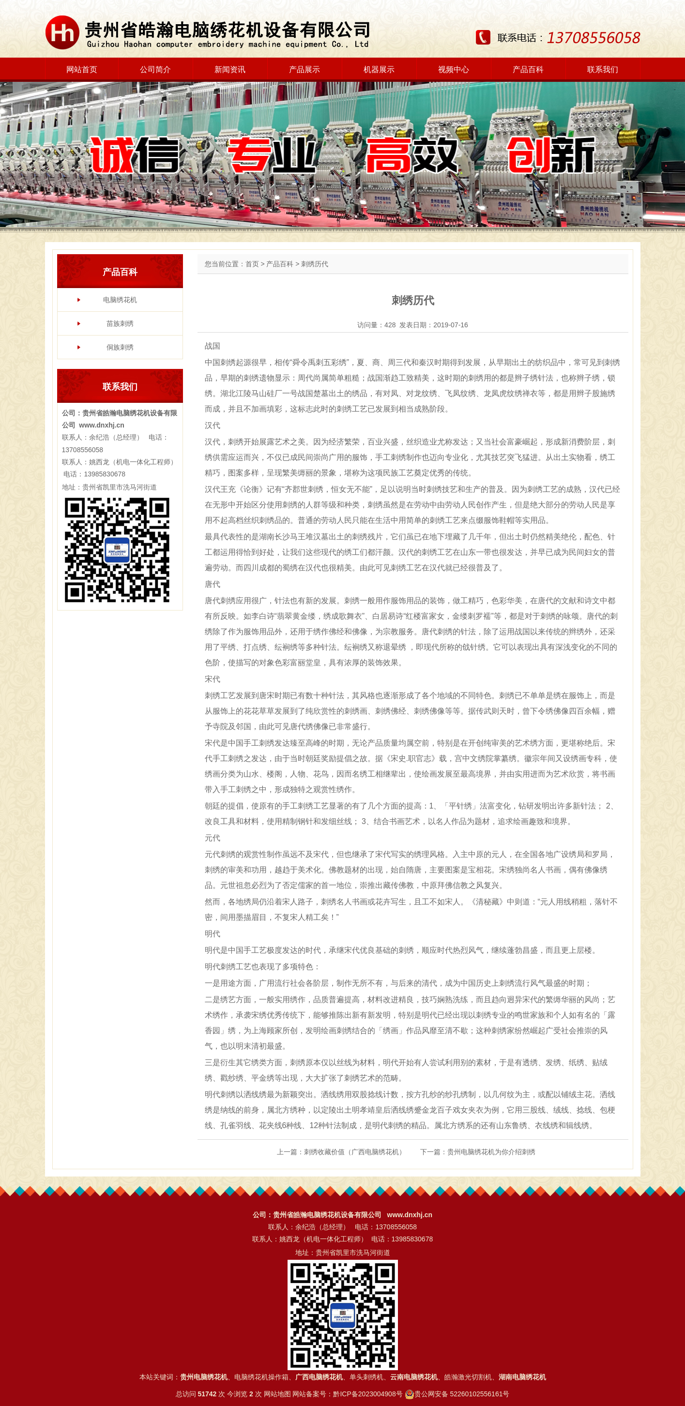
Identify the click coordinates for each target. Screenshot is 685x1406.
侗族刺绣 (120, 347)
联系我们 (602, 69)
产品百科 (528, 69)
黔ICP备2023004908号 (367, 1394)
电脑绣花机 (120, 300)
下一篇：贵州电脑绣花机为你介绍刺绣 (477, 1152)
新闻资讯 (229, 69)
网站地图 (277, 1394)
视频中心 (453, 69)
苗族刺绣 (120, 323)
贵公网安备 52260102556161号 (462, 1394)
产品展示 (304, 69)
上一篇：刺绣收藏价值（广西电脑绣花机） (341, 1152)
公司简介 (155, 69)
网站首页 (81, 69)
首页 (252, 264)
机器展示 (379, 69)
